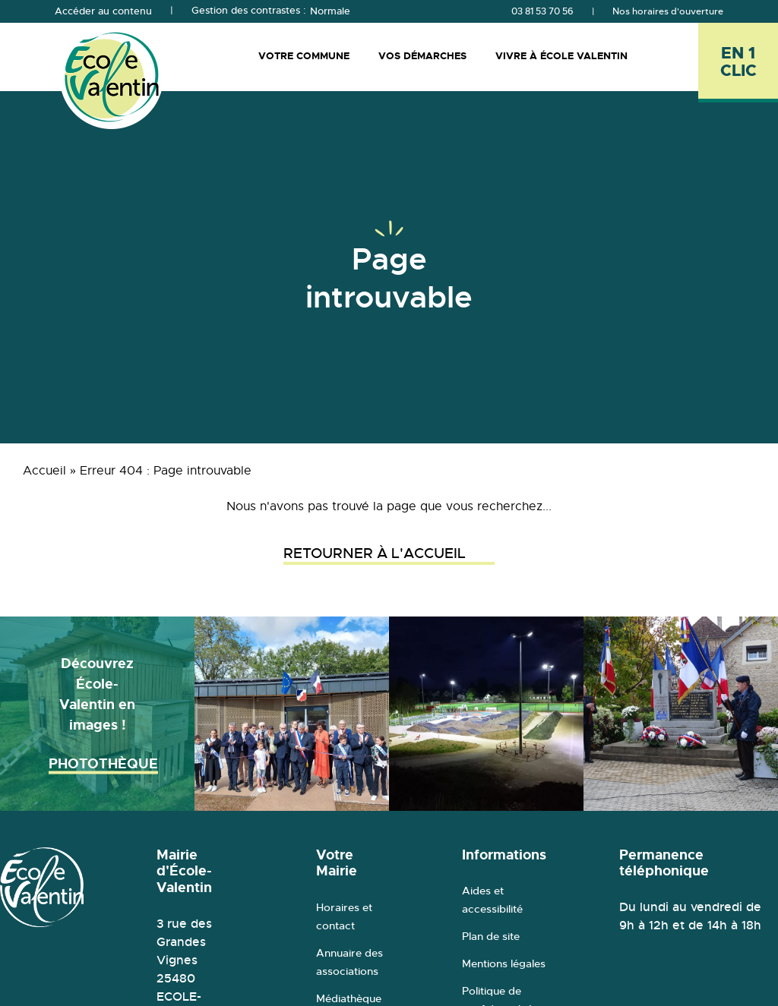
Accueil (44, 470)
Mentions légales (504, 963)
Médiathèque (348, 998)
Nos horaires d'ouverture (667, 11)
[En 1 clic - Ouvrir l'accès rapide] (738, 62)
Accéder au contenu (103, 11)
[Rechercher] (674, 56)
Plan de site (491, 936)
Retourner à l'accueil (389, 553)
